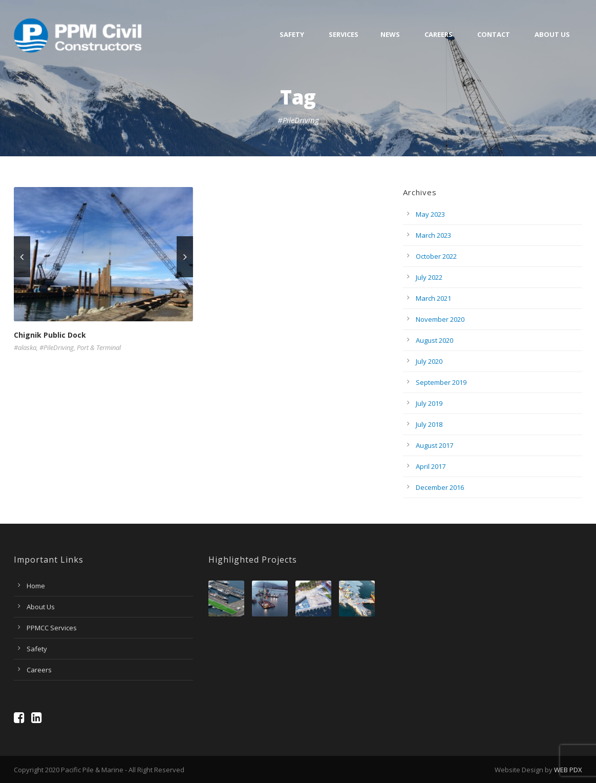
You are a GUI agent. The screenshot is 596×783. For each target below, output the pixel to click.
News (390, 34)
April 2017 (430, 466)
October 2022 (436, 256)
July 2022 (429, 277)
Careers (438, 34)
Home (36, 585)
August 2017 (434, 445)
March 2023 (433, 235)
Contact (493, 34)
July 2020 (429, 361)
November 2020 (440, 319)
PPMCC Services (52, 627)
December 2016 (440, 487)
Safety (292, 34)
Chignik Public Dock (50, 335)
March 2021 (433, 298)
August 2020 (434, 340)
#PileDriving (56, 347)
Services (343, 34)
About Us (552, 34)
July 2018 (429, 424)
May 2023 (430, 214)
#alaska (25, 347)
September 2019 (441, 382)
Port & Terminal (99, 347)
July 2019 (429, 403)
